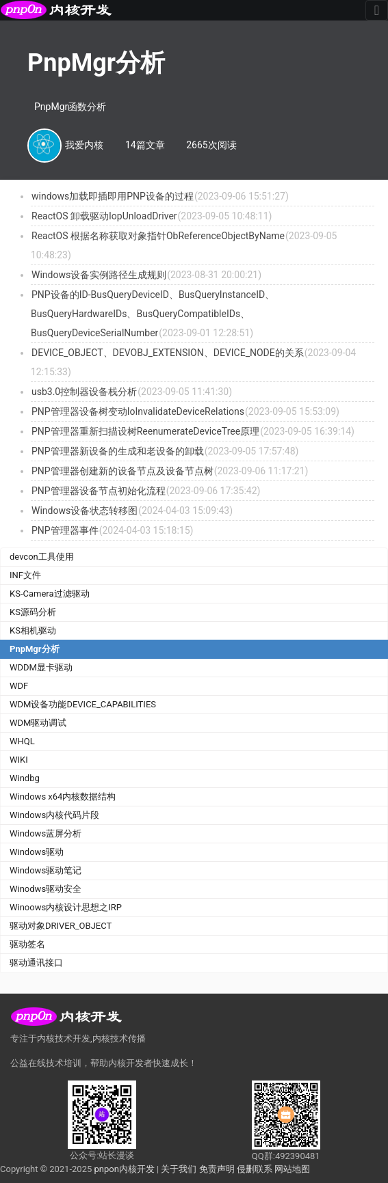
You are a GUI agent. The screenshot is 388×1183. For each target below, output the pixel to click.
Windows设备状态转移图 (84, 510)
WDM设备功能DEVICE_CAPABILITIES (83, 704)
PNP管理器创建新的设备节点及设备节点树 (122, 470)
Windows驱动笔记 (45, 870)
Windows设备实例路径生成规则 (98, 274)
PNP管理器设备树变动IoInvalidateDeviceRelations (137, 411)
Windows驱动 (37, 852)
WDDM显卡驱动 (41, 667)
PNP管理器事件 (65, 530)
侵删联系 (254, 1169)
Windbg (25, 778)
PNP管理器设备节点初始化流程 (98, 490)
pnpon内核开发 (124, 1169)
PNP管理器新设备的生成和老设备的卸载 (117, 451)
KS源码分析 (33, 612)
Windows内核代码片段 (54, 815)
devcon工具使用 (42, 557)
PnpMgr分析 (35, 649)
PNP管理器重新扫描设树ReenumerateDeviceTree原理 (145, 431)
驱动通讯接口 (36, 962)
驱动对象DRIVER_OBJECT (61, 926)
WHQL (22, 741)
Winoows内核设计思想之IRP (66, 907)
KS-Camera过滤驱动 (50, 593)
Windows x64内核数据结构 (63, 796)
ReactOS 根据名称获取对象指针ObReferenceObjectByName (158, 235)
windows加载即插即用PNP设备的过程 (112, 196)
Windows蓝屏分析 (45, 833)
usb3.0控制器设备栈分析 (84, 391)
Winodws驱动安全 (45, 889)
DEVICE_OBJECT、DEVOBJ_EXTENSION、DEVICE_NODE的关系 (167, 352)
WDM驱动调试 (38, 723)
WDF (19, 686)
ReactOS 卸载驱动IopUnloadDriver (104, 215)
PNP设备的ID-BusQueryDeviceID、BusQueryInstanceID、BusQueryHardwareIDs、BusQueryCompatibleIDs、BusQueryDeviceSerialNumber (152, 313)
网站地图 (292, 1169)
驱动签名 (27, 944)
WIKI (19, 759)
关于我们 (178, 1169)
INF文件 (25, 575)
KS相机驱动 (33, 630)
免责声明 (217, 1169)
